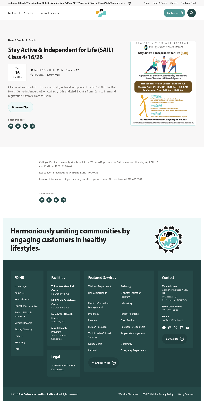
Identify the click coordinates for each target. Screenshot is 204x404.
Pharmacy (93, 313)
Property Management (133, 333)
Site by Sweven (185, 394)
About (147, 2)
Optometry (126, 343)
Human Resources (97, 326)
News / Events (22, 299)
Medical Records (23, 322)
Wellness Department (99, 286)
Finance (92, 320)
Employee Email (188, 2)
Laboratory (126, 303)
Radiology (126, 286)
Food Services (128, 320)
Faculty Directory (24, 329)
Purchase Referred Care (133, 326)
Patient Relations (130, 313)
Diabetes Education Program (131, 294)
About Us (19, 292)
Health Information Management (98, 305)
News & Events (160, 2)
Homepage (20, 286)
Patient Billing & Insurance (23, 314)
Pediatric (93, 350)
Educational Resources (27, 305)
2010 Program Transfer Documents (63, 367)
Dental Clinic (95, 343)
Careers (174, 2)
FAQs (17, 349)
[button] (14, 13)
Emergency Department (133, 350)
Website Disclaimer (129, 394)
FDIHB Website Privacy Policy (158, 394)
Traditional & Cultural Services (99, 335)
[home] (101, 13)
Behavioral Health (97, 292)
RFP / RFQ (20, 342)
